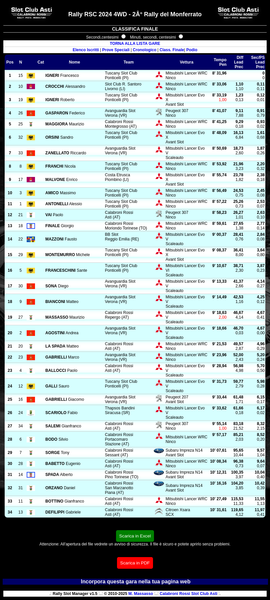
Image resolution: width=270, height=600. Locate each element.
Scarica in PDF (135, 562)
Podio (191, 50)
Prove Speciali (116, 50)
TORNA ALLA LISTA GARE (135, 43)
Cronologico (144, 50)
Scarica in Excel (135, 535)
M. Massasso (140, 593)
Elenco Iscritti (86, 50)
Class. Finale (172, 50)
